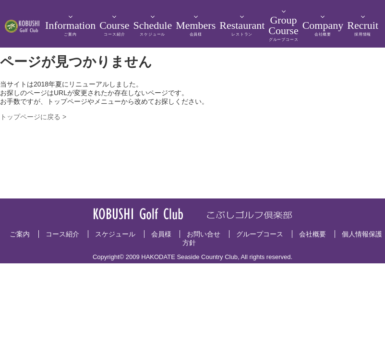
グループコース (259, 234)
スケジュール (115, 234)
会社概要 (312, 234)
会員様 (161, 234)
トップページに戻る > (33, 117)
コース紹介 (62, 234)
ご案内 (20, 234)
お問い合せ (203, 234)
